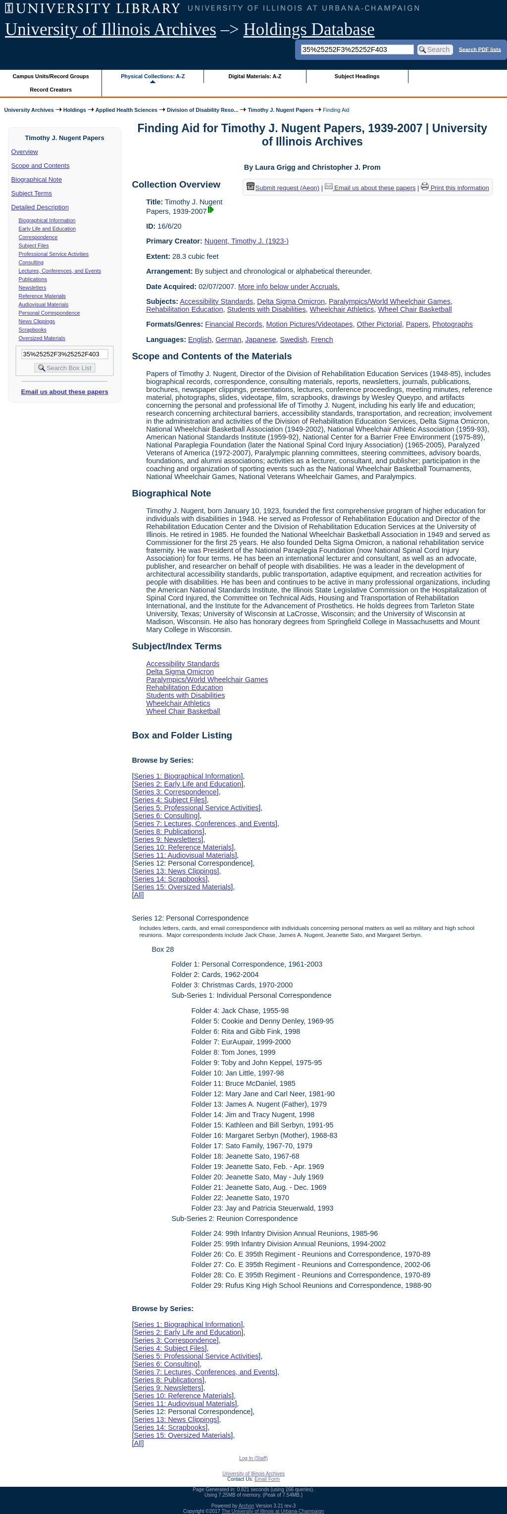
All (138, 895)
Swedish (293, 339)
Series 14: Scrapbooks (169, 879)
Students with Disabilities (266, 309)
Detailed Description (40, 207)
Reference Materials (42, 296)
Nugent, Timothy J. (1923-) (246, 241)
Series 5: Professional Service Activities (196, 808)
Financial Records (233, 324)
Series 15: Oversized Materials (182, 887)
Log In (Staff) (253, 1458)
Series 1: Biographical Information (187, 776)
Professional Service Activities (54, 254)
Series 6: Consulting (166, 816)
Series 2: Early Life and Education (187, 784)
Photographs (452, 324)
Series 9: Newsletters (167, 839)
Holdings (74, 110)
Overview (24, 151)
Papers (417, 324)
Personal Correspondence (49, 313)
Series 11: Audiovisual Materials (184, 855)
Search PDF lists (480, 49)
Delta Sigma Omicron (291, 301)
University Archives (28, 110)
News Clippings (37, 321)
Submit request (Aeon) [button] (283, 188)
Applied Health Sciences (126, 110)
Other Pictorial (379, 324)
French (322, 339)
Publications (33, 279)
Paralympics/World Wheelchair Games (390, 301)
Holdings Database (309, 29)
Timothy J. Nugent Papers (280, 110)
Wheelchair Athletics (342, 309)
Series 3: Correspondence (175, 792)
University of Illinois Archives (110, 29)
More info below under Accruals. (289, 287)
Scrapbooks (33, 330)
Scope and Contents (40, 165)
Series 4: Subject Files (169, 800)
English (199, 339)
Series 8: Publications (168, 831)
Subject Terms (31, 193)
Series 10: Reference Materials (183, 847)
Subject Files (34, 245)
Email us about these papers (64, 391)
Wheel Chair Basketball (415, 309)
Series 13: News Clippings (175, 871)
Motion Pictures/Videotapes (309, 324)
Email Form (267, 1479)
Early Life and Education (47, 229)
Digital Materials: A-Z (254, 76)
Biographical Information (47, 220)
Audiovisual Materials (44, 304)
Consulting (31, 262)
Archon (246, 1506)
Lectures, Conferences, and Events (60, 271)
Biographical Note (36, 179)
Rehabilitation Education (184, 309)
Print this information (455, 188)
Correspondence (38, 237)
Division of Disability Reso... (202, 110)
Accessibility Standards (216, 301)
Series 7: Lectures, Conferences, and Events (204, 824)
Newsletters (33, 288)
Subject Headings (357, 76)
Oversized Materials (42, 338)
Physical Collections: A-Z (153, 76)
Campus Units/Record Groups (51, 76)
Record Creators (51, 90)
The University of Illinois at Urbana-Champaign (273, 1511)
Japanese (260, 339)
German (228, 339)
